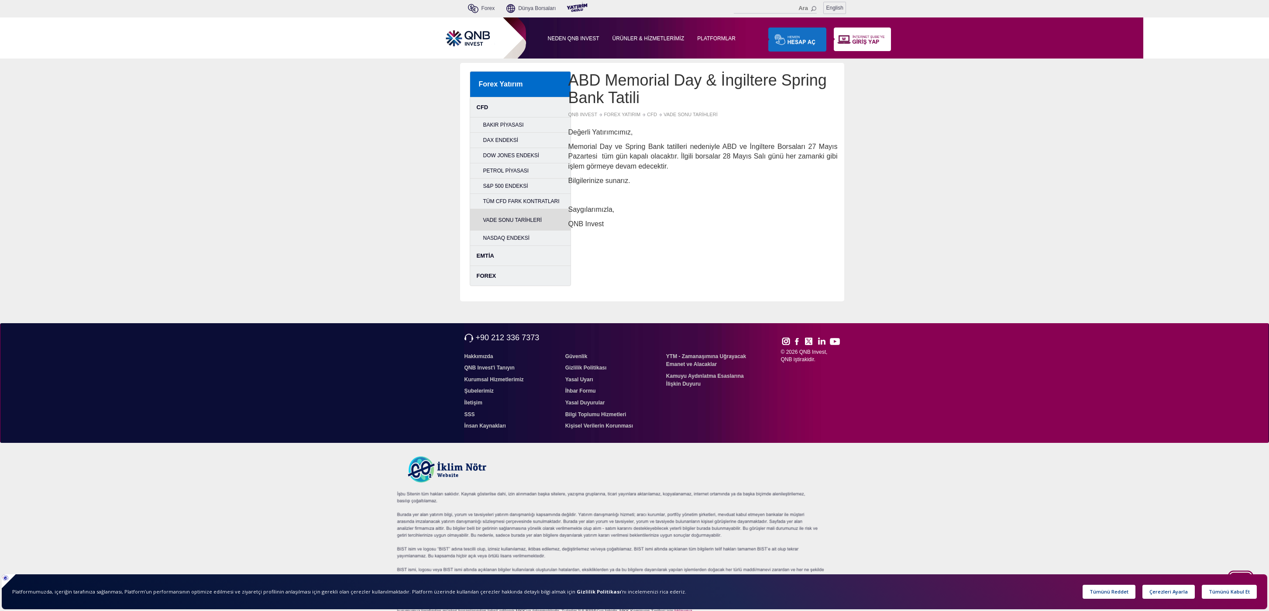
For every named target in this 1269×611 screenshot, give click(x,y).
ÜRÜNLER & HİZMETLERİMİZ (648, 38)
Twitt (812, 341)
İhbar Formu (580, 391)
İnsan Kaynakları (485, 426)
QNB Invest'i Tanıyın (489, 368)
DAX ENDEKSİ (501, 140)
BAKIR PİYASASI (503, 125)
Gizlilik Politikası (586, 368)
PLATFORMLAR (716, 38)
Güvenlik (576, 356)
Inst (785, 341)
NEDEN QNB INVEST (573, 38)
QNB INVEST (583, 114)
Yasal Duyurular (585, 403)
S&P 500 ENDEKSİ (505, 186)
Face (800, 341)
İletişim (473, 403)
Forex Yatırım (501, 84)
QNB (786, 359)
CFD (482, 107)
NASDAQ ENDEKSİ (506, 238)
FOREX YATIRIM (622, 114)
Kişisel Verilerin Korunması (599, 426)
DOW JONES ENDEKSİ (511, 155)
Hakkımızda (478, 356)
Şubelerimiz (479, 391)
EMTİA (485, 255)
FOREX (486, 276)
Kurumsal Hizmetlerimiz (494, 379)
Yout (834, 341)
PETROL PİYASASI (506, 171)
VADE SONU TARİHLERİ (512, 220)
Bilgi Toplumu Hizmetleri (595, 414)
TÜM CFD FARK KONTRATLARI (521, 201)
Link (822, 341)
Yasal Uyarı (579, 379)
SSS (469, 414)
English (834, 8)
